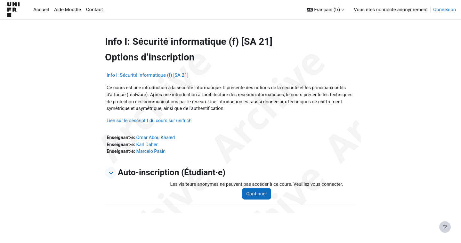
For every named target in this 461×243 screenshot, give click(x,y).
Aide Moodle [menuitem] (67, 9)
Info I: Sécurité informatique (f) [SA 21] (147, 75)
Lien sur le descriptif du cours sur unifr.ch (151, 122)
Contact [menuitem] (94, 9)
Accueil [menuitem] (41, 9)
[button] (325, 10)
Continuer (259, 196)
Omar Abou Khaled (157, 139)
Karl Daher (148, 146)
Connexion (444, 9)
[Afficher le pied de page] (445, 227)
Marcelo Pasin (152, 153)
